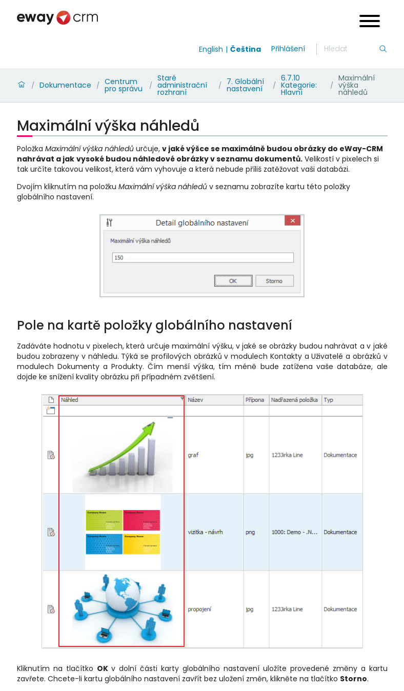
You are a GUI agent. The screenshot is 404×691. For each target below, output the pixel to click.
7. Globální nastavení (245, 85)
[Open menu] (370, 22)
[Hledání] (351, 49)
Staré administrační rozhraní (182, 85)
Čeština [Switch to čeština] (245, 49)
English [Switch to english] (211, 49)
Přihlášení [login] (288, 48)
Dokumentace (65, 85)
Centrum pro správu (124, 85)
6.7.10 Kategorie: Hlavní (299, 85)
